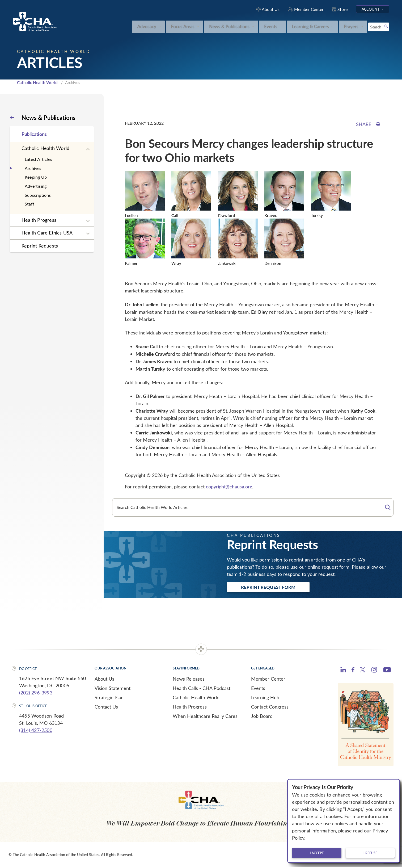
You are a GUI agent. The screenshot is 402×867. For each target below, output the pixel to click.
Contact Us (106, 706)
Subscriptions (38, 195)
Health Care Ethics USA (47, 232)
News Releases (189, 679)
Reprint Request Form (268, 587)
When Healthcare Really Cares (205, 716)
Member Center (268, 679)
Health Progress (39, 220)
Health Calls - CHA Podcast (201, 688)
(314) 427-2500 (35, 730)
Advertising (35, 186)
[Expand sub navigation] (88, 149)
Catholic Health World (37, 82)
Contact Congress (270, 706)
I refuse (370, 853)
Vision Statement (112, 688)
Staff (29, 204)
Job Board (262, 716)
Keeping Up (36, 177)
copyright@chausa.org (229, 486)
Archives (33, 168)
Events (258, 688)
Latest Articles (38, 159)
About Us (104, 679)
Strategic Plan (109, 697)
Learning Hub (265, 697)
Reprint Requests (40, 245)
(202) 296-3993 (35, 692)
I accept (317, 853)
